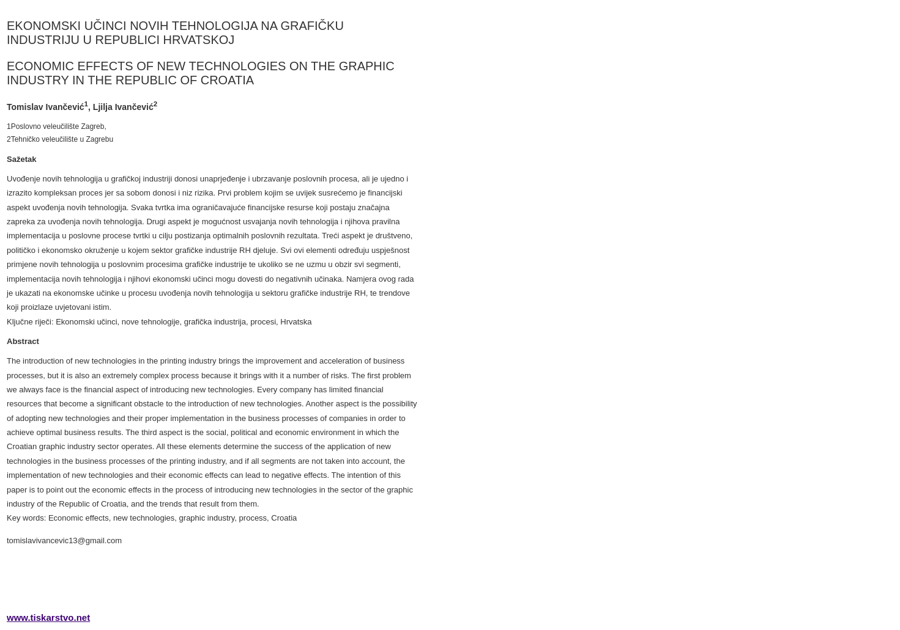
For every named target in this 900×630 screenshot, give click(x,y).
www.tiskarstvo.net (48, 617)
